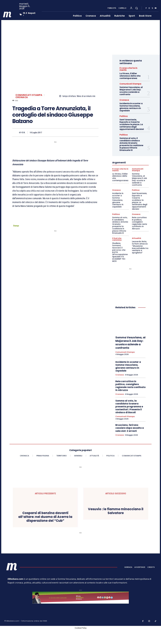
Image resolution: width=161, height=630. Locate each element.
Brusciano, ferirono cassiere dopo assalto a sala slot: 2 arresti (129, 427)
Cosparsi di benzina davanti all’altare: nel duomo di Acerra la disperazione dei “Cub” (45, 517)
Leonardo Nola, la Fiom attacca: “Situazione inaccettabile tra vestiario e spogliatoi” (140, 247)
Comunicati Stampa (29, 95)
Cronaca (22, 97)
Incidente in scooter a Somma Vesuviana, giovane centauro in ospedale (131, 107)
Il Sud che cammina (117, 239)
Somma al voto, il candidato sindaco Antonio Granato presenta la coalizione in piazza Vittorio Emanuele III (131, 144)
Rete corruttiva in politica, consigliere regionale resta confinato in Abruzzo (139, 223)
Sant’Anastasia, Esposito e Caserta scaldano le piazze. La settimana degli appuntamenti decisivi (132, 124)
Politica (124, 116)
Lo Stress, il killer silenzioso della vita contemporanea (130, 76)
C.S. (23, 132)
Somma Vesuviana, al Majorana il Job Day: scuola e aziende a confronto (131, 91)
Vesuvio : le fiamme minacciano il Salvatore (115, 511)
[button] (136, 8)
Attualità (136, 238)
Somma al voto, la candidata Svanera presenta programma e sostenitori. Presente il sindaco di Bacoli (129, 406)
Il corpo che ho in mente (128, 69)
